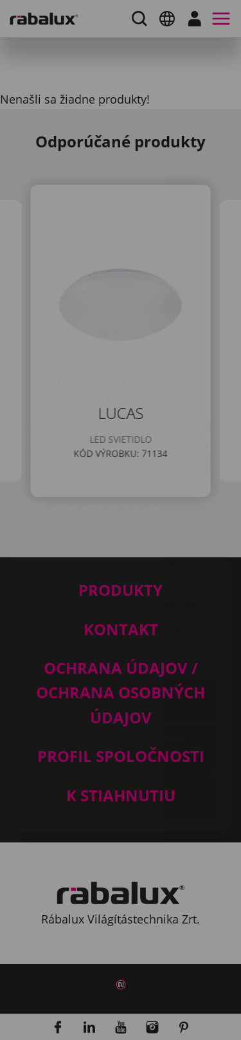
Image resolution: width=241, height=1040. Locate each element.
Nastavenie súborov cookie (120, 623)
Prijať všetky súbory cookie (120, 720)
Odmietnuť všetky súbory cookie (120, 672)
